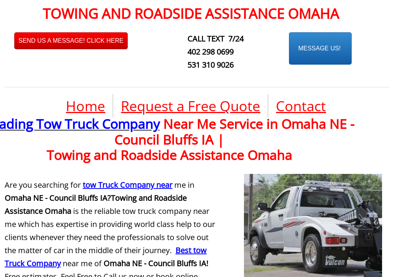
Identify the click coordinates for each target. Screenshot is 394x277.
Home (85, 106)
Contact (301, 106)
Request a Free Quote (190, 106)
